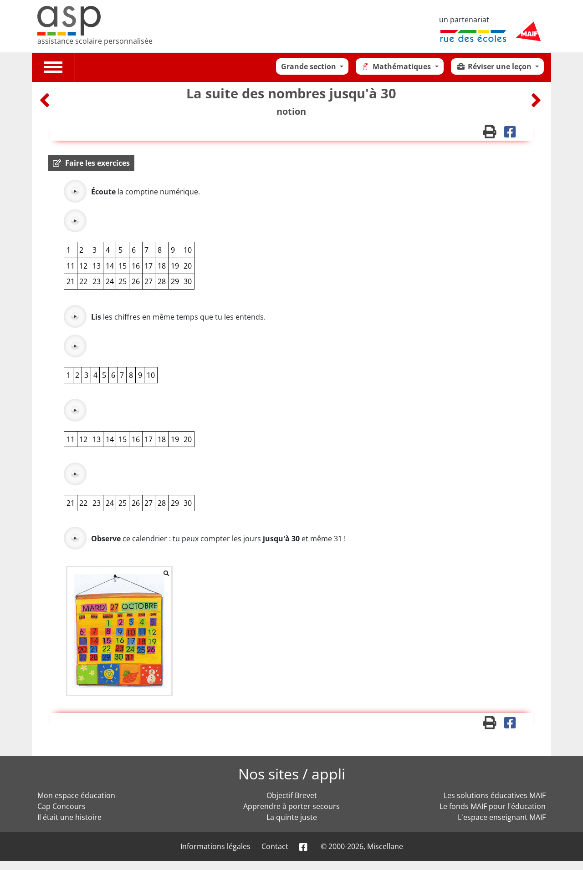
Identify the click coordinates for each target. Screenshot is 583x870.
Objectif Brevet (291, 795)
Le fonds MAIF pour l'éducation (493, 806)
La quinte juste (291, 817)
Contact (274, 846)
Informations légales (215, 846)
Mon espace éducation (76, 795)
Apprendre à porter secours (291, 806)
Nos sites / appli (291, 774)
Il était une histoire (69, 817)
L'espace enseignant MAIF (502, 817)
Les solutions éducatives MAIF (495, 795)
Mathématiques (397, 66)
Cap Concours (61, 806)
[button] (91, 163)
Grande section (309, 66)
